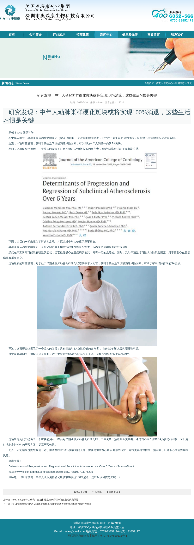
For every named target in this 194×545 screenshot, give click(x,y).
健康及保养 (130, 34)
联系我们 (177, 34)
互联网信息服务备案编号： (83, 535)
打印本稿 (97, 492)
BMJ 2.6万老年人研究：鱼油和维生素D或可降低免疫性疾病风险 (45, 499)
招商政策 (82, 34)
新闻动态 (180, 83)
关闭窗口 (113, 492)
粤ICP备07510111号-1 (113, 535)
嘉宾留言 (153, 34)
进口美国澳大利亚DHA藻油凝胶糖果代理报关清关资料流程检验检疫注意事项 (52, 504)
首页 (12, 34)
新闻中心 (106, 34)
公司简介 (35, 34)
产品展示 (59, 34)
